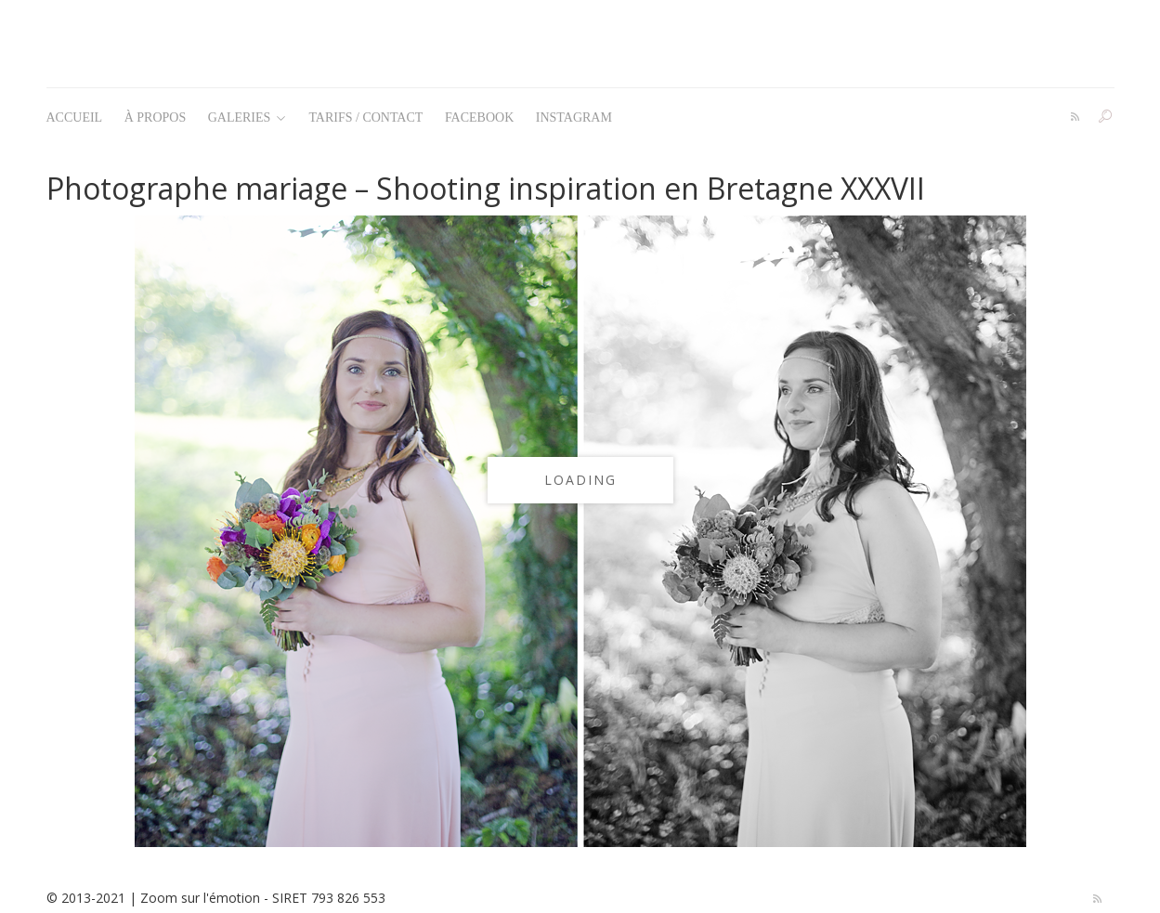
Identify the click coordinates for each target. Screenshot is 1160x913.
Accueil (74, 117)
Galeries (247, 117)
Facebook (479, 117)
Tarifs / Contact (365, 117)
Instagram (574, 117)
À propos (155, 117)
